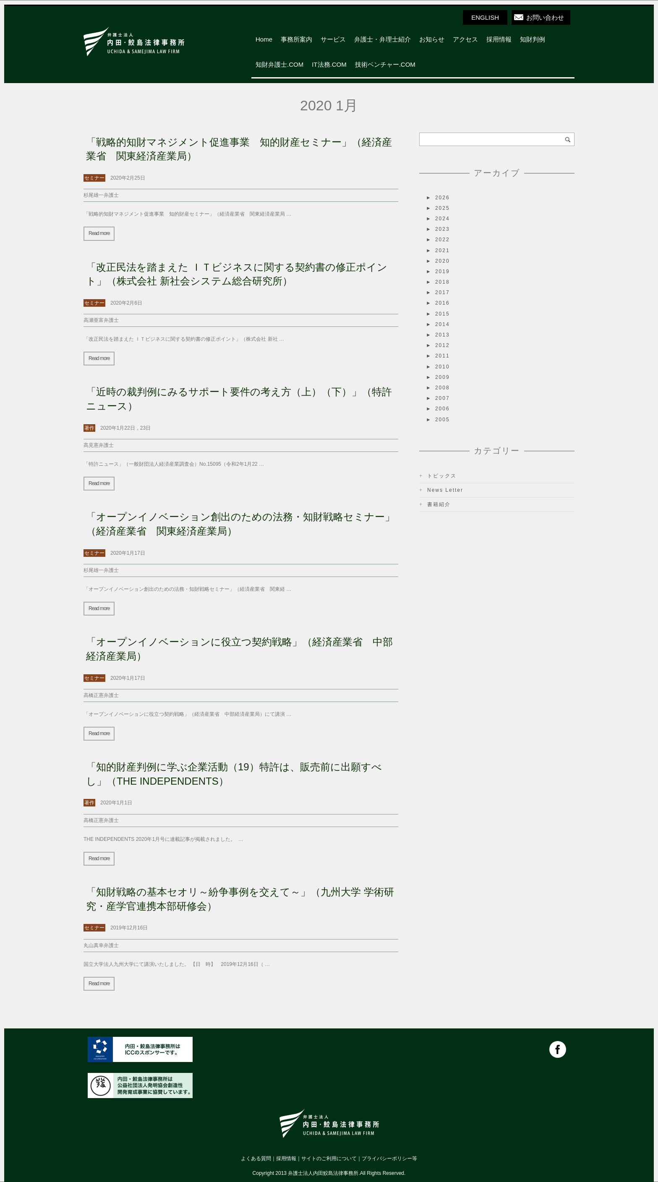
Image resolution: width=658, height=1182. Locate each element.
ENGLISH (485, 17)
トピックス (442, 476)
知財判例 (532, 39)
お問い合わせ (545, 17)
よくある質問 (256, 1158)
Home (264, 39)
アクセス (465, 39)
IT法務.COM (329, 64)
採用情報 (499, 39)
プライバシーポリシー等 (389, 1158)
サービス (333, 39)
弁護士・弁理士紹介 (382, 39)
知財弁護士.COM (279, 64)
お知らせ (431, 39)
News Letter (445, 490)
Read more (99, 233)
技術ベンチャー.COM (385, 64)
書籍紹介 (439, 504)
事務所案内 (296, 39)
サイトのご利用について (329, 1158)
